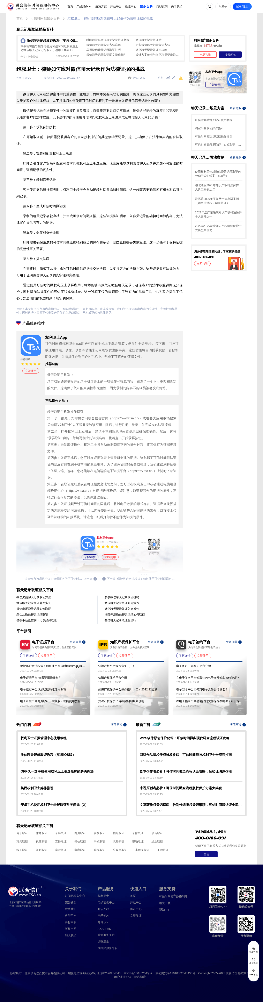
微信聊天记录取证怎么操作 (122, 608)
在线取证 (99, 833)
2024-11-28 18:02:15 (32, 811)
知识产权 (103, 909)
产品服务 (82, 6)
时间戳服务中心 (75, 895)
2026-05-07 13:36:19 (151, 777)
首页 (70, 6)
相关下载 (165, 903)
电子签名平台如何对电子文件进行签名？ (202, 689)
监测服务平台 (106, 935)
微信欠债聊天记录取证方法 (33, 597)
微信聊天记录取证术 (148, 40)
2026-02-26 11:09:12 (32, 744)
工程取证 (163, 850)
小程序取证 (142, 850)
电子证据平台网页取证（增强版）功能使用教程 (50, 701)
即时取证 (41, 850)
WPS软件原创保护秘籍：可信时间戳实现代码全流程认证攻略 (184, 738)
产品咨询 (205, 54)
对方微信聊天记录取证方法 (153, 45)
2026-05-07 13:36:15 (151, 794)
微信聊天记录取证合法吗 (120, 620)
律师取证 (41, 833)
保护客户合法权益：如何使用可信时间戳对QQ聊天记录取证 (53, 666)
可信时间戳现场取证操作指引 (213, 136)
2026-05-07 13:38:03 (151, 744)
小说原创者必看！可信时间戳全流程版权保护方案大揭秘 (181, 788)
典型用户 (70, 915)
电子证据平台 (106, 902)
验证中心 (130, 6)
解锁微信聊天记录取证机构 (122, 597)
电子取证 (22, 833)
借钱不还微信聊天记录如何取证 (36, 620)
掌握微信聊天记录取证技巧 (103, 49)
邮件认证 (103, 922)
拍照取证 (118, 833)
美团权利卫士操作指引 (37, 788)
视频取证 (41, 841)
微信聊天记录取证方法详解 (103, 45)
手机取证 (99, 841)
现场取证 (138, 841)
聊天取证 (22, 841)
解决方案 (101, 6)
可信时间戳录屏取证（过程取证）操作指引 (218, 144)
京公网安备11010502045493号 (175, 973)
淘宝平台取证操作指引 (209, 128)
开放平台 (116, 6)
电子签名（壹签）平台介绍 (193, 666)
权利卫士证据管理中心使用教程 (44, 738)
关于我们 (176, 6)
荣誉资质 (70, 902)
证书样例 (173, 896)
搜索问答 (230, 54)
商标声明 (70, 922)
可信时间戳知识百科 (45, 18)
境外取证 (118, 841)
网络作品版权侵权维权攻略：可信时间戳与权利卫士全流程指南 (186, 754)
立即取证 (136, 915)
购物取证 (99, 850)
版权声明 (70, 928)
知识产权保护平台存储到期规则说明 (121, 701)
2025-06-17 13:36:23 (32, 777)
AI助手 (223, 6)
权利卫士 (103, 895)
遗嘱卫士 (103, 941)
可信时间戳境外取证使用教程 (213, 120)
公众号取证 (120, 850)
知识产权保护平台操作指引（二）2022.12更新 (128, 689)
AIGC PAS (104, 928)
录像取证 (138, 833)
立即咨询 (202, 263)
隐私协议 (140, 977)
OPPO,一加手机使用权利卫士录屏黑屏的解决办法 (57, 771)
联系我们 (70, 909)
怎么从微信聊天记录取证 (32, 614)
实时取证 (61, 850)
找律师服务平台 (108, 948)
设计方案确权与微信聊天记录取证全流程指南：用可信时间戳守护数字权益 (158, 54)
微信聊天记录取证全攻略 (151, 49)
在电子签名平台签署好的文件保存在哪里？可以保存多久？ (209, 701)
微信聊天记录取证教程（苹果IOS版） (48, 754)
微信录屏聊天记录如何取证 (33, 608)
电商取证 (80, 850)
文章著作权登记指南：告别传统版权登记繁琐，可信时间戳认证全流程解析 (191, 804)
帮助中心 (165, 909)
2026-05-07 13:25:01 (151, 811)
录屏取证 (61, 833)
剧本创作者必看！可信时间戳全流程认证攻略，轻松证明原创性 (186, 771)
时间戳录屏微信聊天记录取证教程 (107, 40)
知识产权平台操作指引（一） (117, 666)
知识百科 (146, 6)
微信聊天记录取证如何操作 (122, 603)
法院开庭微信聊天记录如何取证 (125, 614)
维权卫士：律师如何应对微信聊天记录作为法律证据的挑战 (110, 18)
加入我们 (70, 935)
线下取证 (22, 850)
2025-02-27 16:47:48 (32, 794)
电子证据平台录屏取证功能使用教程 (43, 689)
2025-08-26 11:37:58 (32, 761)
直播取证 (61, 841)
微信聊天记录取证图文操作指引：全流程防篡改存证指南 (109, 54)
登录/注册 (242, 6)
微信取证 (80, 841)
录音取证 (157, 833)
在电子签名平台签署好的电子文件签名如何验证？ (208, 677)
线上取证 (157, 841)
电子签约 (103, 915)
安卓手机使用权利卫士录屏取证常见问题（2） (54, 804)
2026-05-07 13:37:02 (151, 761)
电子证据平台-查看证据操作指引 (40, 677)
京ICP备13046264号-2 (138, 973)
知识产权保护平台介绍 (112, 677)
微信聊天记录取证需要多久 (33, 603)
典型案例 (162, 6)
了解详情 (90, 557)
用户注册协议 (122, 977)
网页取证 (80, 833)
